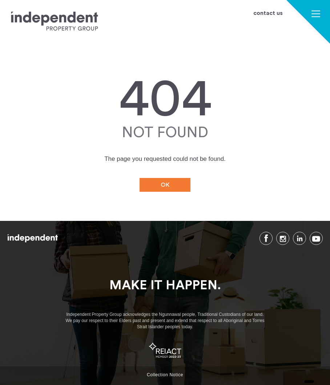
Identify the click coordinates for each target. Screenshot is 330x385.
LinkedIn (299, 238)
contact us (268, 13)
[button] (315, 15)
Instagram (282, 238)
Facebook (266, 238)
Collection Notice (165, 374)
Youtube (316, 238)
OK (165, 185)
